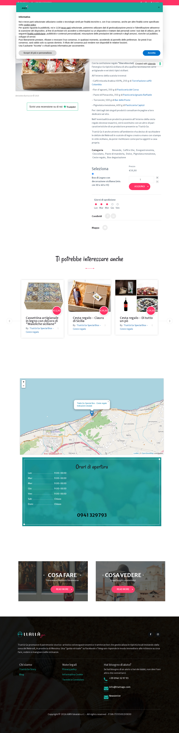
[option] (42, 309)
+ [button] (23, 382)
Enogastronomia (145, 150)
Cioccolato (98, 153)
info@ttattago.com (119, 687)
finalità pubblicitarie (36, 33)
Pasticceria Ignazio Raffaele (137, 95)
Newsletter (115, 695)
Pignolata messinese (144, 153)
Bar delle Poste (122, 100)
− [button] (23, 386)
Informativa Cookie (72, 674)
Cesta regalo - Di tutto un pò (136, 319)
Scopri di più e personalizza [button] (38, 53)
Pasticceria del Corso (128, 89)
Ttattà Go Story (27, 669)
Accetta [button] (151, 53)
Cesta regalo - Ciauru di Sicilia (88, 319)
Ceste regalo (99, 157)
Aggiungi (139, 186)
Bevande (116, 150)
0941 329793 (92, 515)
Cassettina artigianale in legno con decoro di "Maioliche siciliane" (42, 321)
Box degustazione (116, 157)
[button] (158, 7)
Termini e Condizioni (73, 679)
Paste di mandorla (114, 153)
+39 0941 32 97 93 (118, 678)
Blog (21, 674)
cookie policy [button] (30, 25)
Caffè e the (128, 150)
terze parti (66, 27)
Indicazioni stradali (84, 406)
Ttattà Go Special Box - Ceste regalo (92, 403)
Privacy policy (69, 669)
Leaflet (136, 453)
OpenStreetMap (148, 453)
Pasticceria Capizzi (134, 105)
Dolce (129, 153)
